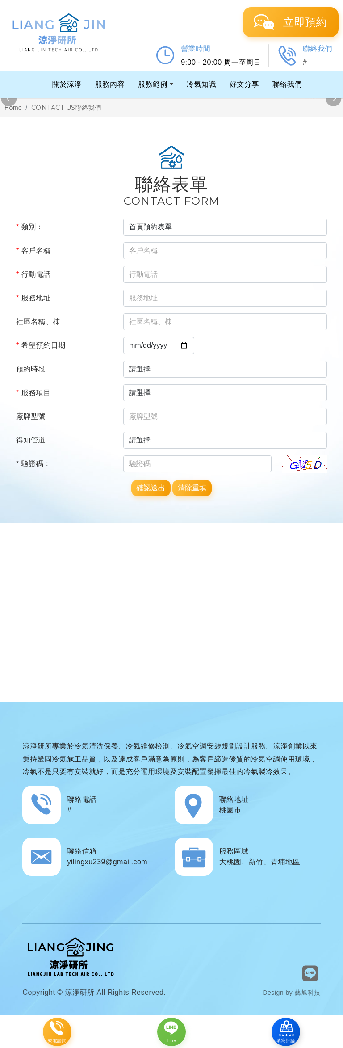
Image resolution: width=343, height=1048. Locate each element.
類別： (29, 227)
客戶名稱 (33, 250)
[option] (171, 98)
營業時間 (195, 48)
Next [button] (334, 99)
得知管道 (31, 440)
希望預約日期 (41, 345)
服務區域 (234, 851)
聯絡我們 (317, 48)
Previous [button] (9, 99)
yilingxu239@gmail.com (107, 862)
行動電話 (33, 274)
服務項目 (33, 392)
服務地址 (33, 298)
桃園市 (230, 810)
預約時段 (31, 369)
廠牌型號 (31, 416)
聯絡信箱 (81, 851)
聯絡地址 (234, 799)
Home (13, 107)
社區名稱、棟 (38, 321)
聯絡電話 (81, 799)
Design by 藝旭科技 (291, 992)
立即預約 (305, 22)
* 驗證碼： (33, 463)
